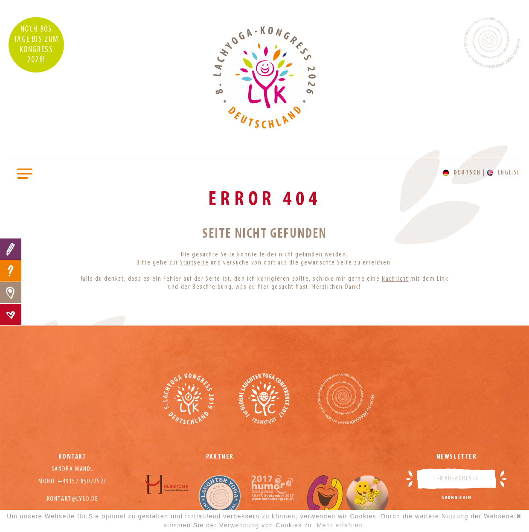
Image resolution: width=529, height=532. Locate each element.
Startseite (194, 262)
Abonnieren (457, 497)
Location (10, 292)
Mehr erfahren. (341, 525)
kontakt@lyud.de (73, 499)
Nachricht (395, 279)
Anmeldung (10, 249)
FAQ (10, 271)
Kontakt (10, 314)
